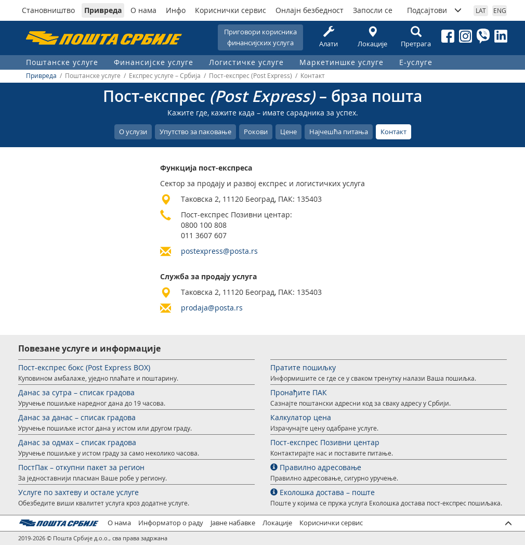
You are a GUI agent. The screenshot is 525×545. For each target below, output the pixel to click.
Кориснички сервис (230, 10)
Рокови (256, 131)
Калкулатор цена (300, 417)
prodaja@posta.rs (212, 308)
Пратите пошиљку (303, 367)
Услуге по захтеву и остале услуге (78, 492)
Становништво (48, 10)
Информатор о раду (170, 522)
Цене (288, 131)
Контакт (393, 131)
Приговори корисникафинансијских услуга (260, 37)
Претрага (416, 37)
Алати (328, 37)
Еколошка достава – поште (322, 492)
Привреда (103, 10)
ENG (499, 10)
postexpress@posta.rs (219, 251)
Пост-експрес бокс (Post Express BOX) (84, 367)
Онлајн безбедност (309, 10)
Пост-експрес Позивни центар (324, 442)
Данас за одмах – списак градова (77, 442)
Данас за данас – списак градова (77, 417)
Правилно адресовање (315, 467)
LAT (481, 10)
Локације (372, 37)
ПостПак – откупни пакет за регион (81, 467)
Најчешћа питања (338, 131)
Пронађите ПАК (298, 392)
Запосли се (372, 10)
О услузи (133, 131)
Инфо (176, 10)
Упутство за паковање (195, 131)
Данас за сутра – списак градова (76, 392)
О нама (143, 10)
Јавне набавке (233, 522)
